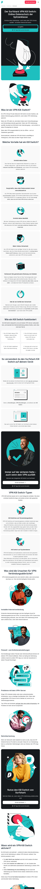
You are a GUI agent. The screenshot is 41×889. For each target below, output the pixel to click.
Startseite (3, 6)
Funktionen (9, 6)
